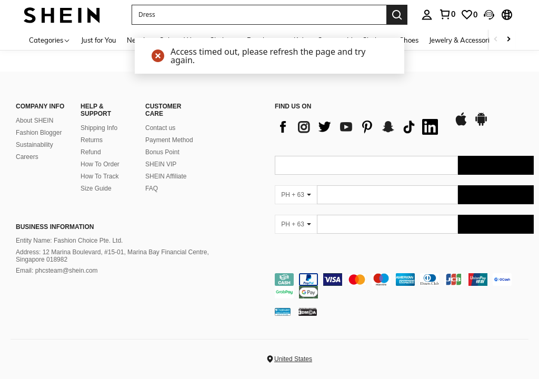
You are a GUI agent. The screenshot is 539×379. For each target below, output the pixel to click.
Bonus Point (162, 152)
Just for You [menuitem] (98, 40)
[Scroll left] (496, 39)
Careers (27, 157)
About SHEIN (34, 120)
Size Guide (96, 188)
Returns (92, 140)
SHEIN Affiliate (165, 176)
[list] (359, 127)
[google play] (481, 124)
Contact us (160, 128)
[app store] (461, 124)
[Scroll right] (508, 39)
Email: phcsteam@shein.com (57, 270)
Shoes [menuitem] (409, 40)
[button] (259, 15)
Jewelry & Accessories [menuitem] (462, 40)
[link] (446, 14)
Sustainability (34, 144)
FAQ (151, 188)
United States (293, 359)
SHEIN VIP (160, 164)
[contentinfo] (404, 285)
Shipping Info (99, 128)
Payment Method (169, 140)
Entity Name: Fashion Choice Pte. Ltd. (69, 240)
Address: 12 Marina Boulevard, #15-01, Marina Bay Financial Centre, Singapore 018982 (112, 255)
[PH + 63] (296, 194)
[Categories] (50, 39)
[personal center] (427, 14)
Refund (91, 152)
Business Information (55, 227)
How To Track (99, 176)
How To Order (100, 164)
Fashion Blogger (39, 132)
